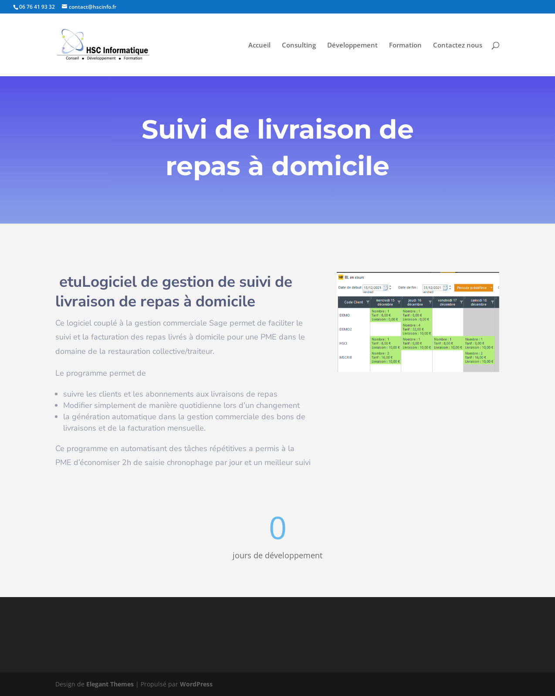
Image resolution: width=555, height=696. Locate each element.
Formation (405, 45)
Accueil (259, 45)
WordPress (196, 684)
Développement (352, 45)
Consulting (299, 45)
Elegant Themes (110, 684)
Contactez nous (457, 45)
